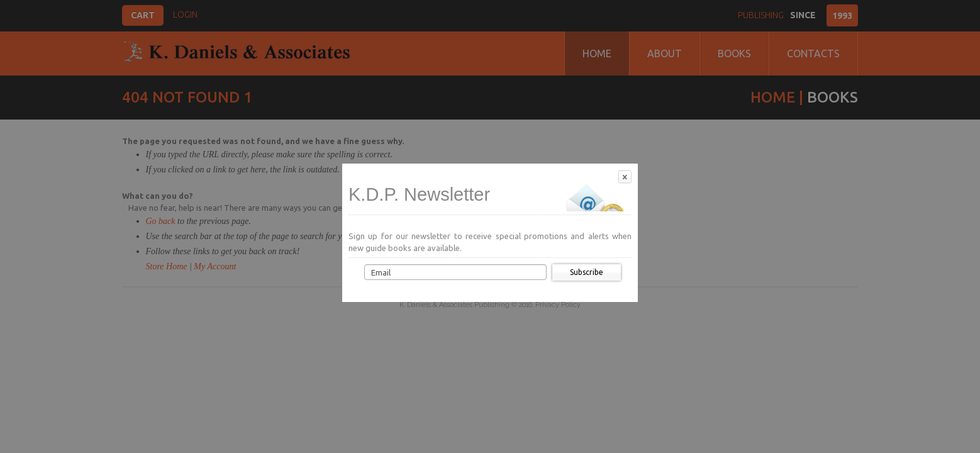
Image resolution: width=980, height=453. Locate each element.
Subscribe (586, 272)
